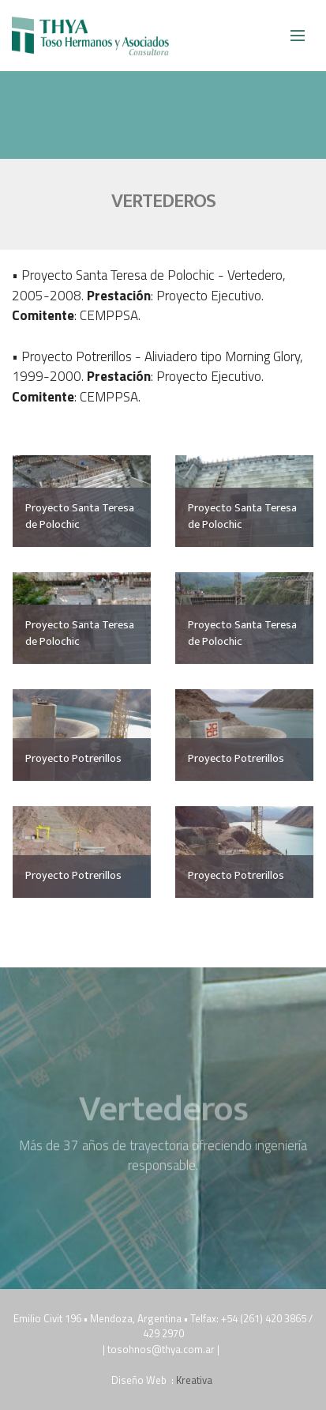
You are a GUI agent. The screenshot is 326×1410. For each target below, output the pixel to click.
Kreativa (195, 1380)
